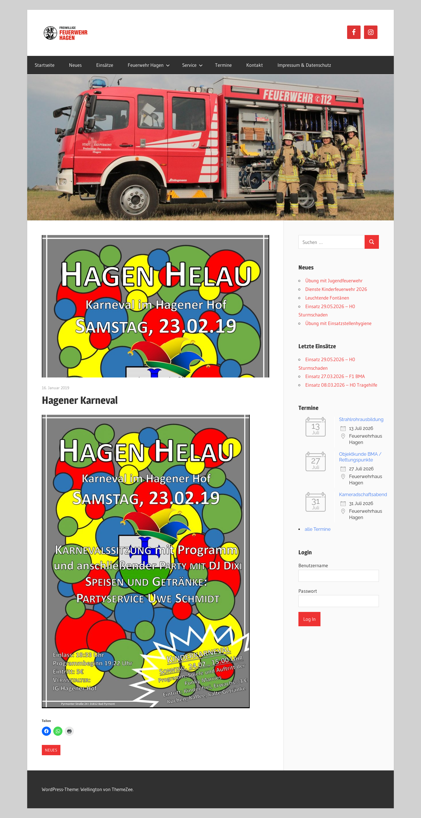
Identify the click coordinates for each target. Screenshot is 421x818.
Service (192, 65)
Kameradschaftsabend (363, 494)
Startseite (44, 65)
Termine (223, 65)
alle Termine (317, 529)
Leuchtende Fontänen (327, 298)
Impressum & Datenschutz (304, 65)
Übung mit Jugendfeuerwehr (334, 280)
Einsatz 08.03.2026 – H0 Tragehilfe (341, 385)
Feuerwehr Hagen (149, 65)
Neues (75, 65)
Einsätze (104, 65)
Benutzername (313, 565)
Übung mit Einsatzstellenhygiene (338, 323)
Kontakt (254, 65)
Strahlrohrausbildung (361, 419)
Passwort (307, 591)
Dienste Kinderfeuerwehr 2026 (336, 289)
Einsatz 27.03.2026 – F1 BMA (335, 376)
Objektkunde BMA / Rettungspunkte (360, 457)
